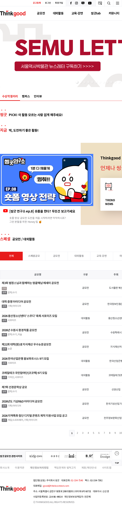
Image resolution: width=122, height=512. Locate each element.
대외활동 (58, 13)
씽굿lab (96, 13)
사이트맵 (106, 467)
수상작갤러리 (10, 96)
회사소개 (4, 467)
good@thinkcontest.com (56, 486)
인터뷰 (38, 96)
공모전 (41, 13)
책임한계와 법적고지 (65, 467)
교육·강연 (77, 13)
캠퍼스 (26, 96)
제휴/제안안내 (88, 467)
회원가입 (59, 3)
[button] (77, 82)
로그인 (48, 3)
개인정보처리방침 (39, 467)
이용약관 (19, 467)
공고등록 (37, 3)
